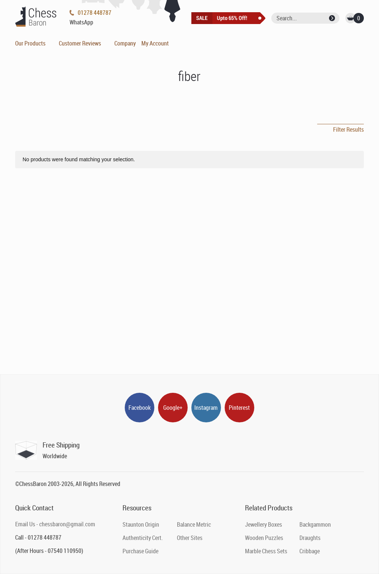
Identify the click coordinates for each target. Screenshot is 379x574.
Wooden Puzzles (264, 538)
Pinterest (239, 408)
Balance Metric (194, 524)
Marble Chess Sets (266, 551)
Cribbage (309, 551)
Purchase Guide (140, 551)
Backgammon (315, 524)
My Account (155, 43)
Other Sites (189, 538)
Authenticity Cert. (143, 538)
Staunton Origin (141, 524)
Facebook (139, 408)
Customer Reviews (80, 43)
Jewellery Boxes (263, 524)
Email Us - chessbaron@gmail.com (55, 524)
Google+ (172, 408)
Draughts (310, 538)
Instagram (206, 408)
